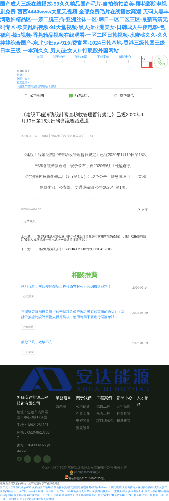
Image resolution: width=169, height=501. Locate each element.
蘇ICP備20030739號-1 (84, 472)
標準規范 (127, 95)
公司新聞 (37, 95)
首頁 (20, 74)
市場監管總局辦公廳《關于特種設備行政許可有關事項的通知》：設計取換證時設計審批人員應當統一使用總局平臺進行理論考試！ (83, 238)
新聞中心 (23, 78)
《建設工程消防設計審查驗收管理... (37, 86)
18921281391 (37, 425)
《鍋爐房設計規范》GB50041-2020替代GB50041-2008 (74, 249)
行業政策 (23, 82)
